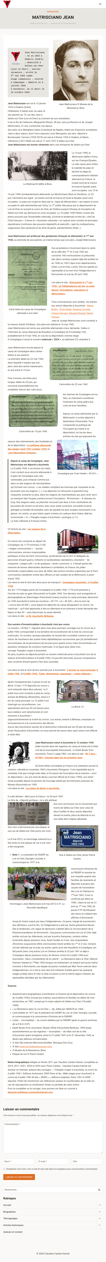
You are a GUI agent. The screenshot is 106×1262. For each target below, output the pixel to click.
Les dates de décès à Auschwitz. (43, 788)
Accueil (7, 1205)
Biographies (53, 12)
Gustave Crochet (81, 309)
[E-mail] (53, 1161)
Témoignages (10, 1218)
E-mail (43, 1161)
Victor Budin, (65, 309)
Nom (8, 1161)
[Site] (87, 1161)
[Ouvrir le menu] (100, 4)
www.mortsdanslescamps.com (35, 1046)
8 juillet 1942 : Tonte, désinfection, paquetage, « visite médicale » (57, 673)
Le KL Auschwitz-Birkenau (40, 616)
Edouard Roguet (77, 313)
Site (75, 1161)
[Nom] (18, 1161)
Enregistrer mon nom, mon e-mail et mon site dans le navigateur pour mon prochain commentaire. (52, 1169)
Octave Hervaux (59, 313)
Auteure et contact (12, 1232)
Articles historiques (13, 1225)
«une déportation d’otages (21, 452)
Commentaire (12, 1124)
